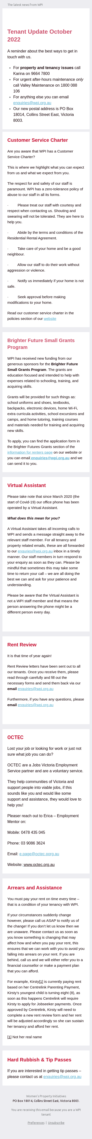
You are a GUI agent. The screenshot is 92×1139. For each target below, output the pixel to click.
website (50, 318)
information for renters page (30, 452)
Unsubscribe (56, 1122)
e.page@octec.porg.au (39, 854)
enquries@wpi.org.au (35, 551)
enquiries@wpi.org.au (32, 103)
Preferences (36, 1122)
